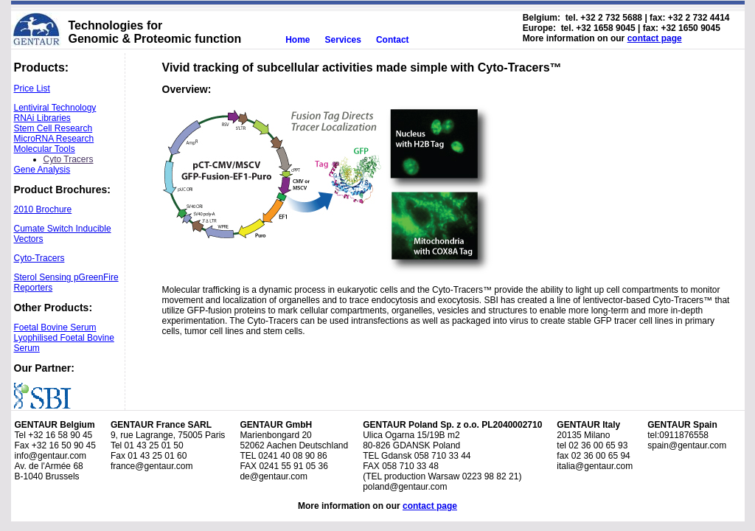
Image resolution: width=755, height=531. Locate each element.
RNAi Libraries (42, 118)
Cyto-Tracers (39, 258)
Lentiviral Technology (55, 108)
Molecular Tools (44, 149)
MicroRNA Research (54, 138)
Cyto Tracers (69, 159)
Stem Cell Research (53, 128)
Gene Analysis (42, 169)
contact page (654, 38)
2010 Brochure (43, 209)
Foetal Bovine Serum (55, 327)
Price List (32, 88)
